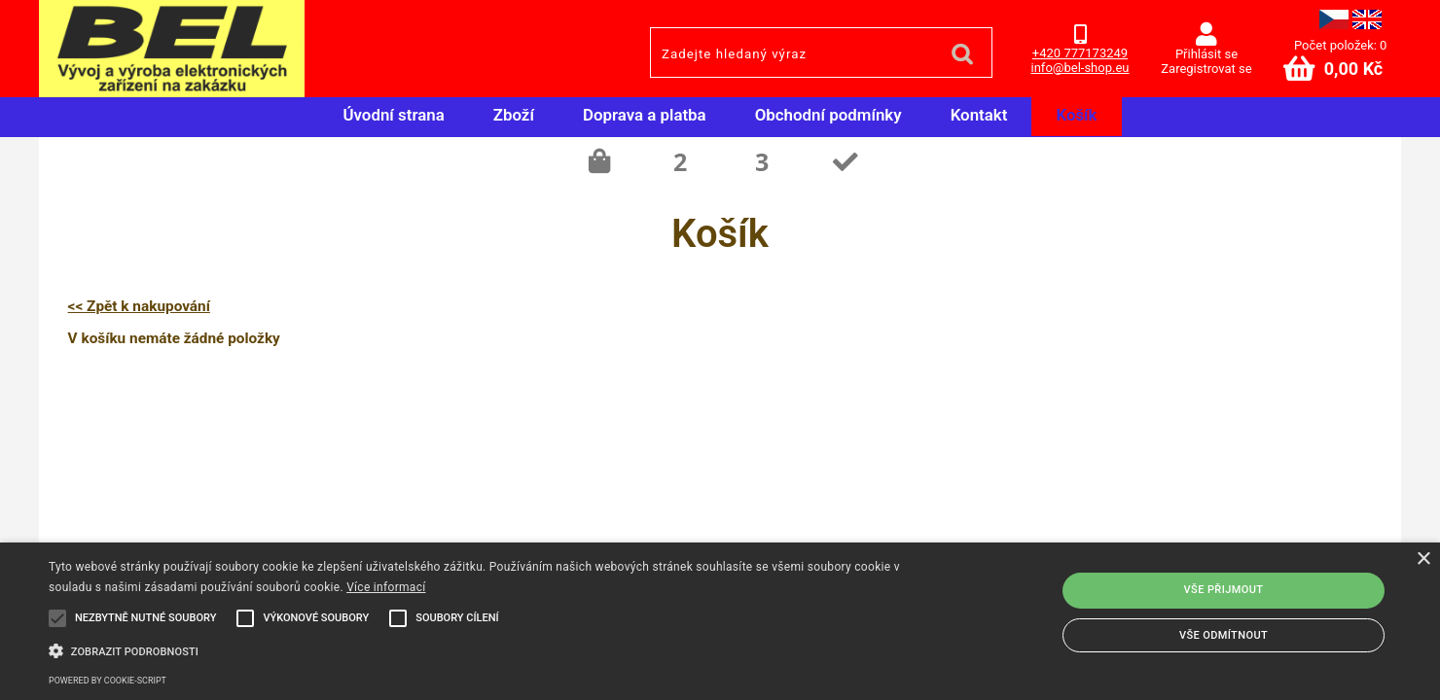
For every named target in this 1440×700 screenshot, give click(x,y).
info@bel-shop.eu (1080, 67)
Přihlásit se (1206, 54)
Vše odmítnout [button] (1223, 635)
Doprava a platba (644, 114)
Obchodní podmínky (828, 114)
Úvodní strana (393, 114)
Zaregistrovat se (1206, 68)
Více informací (385, 587)
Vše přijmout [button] (1224, 589)
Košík (1076, 114)
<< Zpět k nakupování (139, 306)
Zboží (513, 114)
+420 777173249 (1080, 53)
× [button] (1423, 559)
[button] (485, 649)
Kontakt (979, 114)
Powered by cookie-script (107, 680)
